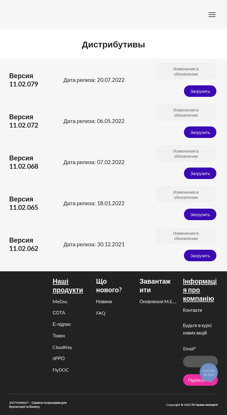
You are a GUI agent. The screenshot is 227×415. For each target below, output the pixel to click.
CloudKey (62, 347)
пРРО (59, 358)
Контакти (192, 310)
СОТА (59, 312)
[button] (186, 71)
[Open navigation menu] (212, 14)
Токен (59, 335)
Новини (104, 301)
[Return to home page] (18, 15)
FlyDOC (61, 369)
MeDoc (60, 301)
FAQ (100, 313)
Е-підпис (62, 324)
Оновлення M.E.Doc (158, 301)
